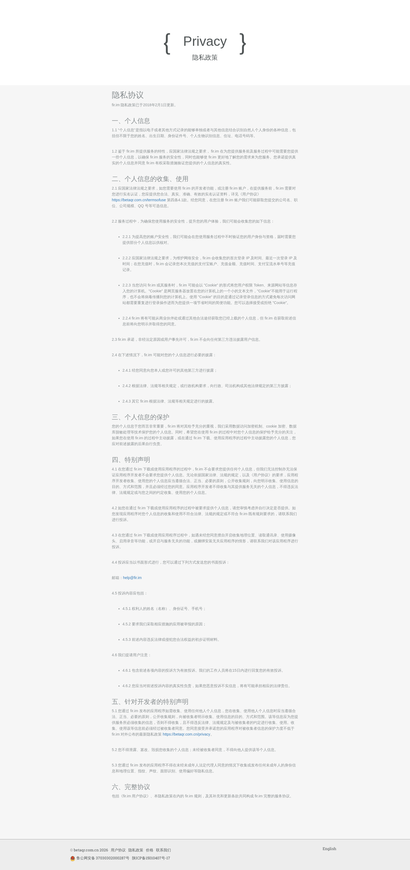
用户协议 (118, 849)
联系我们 (163, 849)
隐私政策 (135, 849)
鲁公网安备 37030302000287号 (99, 858)
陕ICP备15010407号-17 (151, 857)
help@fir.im (132, 578)
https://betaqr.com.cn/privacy (186, 734)
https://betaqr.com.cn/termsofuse (139, 200)
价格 (149, 849)
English (329, 848)
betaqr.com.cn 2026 (91, 849)
